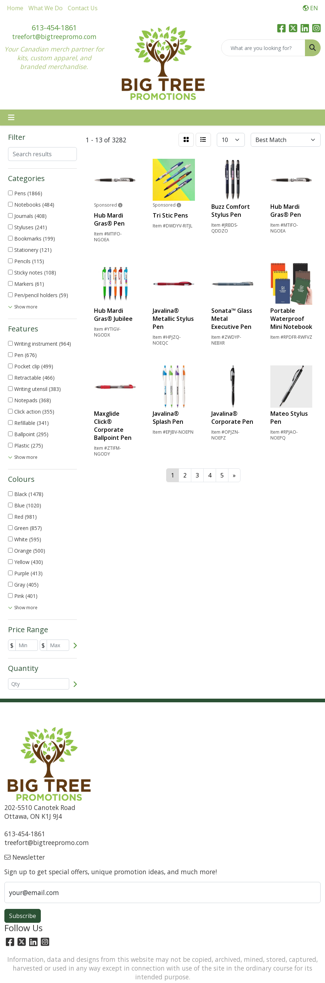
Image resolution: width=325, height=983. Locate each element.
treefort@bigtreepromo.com (54, 36)
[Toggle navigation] (11, 117)
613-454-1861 (54, 27)
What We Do (45, 8)
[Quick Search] (263, 47)
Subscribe (22, 916)
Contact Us (83, 8)
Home (15, 8)
